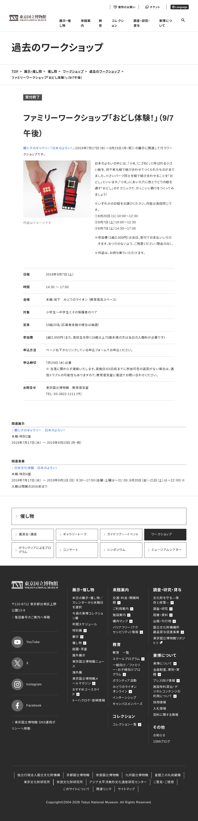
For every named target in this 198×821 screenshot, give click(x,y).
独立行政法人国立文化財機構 (38, 775)
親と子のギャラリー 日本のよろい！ (39, 430)
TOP (15, 71)
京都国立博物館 (78, 775)
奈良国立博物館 (107, 775)
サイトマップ (126, 789)
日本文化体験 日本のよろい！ (36, 468)
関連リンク (103, 789)
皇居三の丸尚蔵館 (168, 775)
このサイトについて (76, 789)
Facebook (26, 705)
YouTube (26, 642)
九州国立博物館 (136, 775)
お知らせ (159, 735)
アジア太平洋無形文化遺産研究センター (118, 782)
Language (179, 7)
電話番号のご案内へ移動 (31, 617)
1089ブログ (161, 741)
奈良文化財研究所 (70, 782)
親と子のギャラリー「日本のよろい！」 (48, 148)
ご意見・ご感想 (163, 782)
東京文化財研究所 (37, 782)
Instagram (27, 684)
